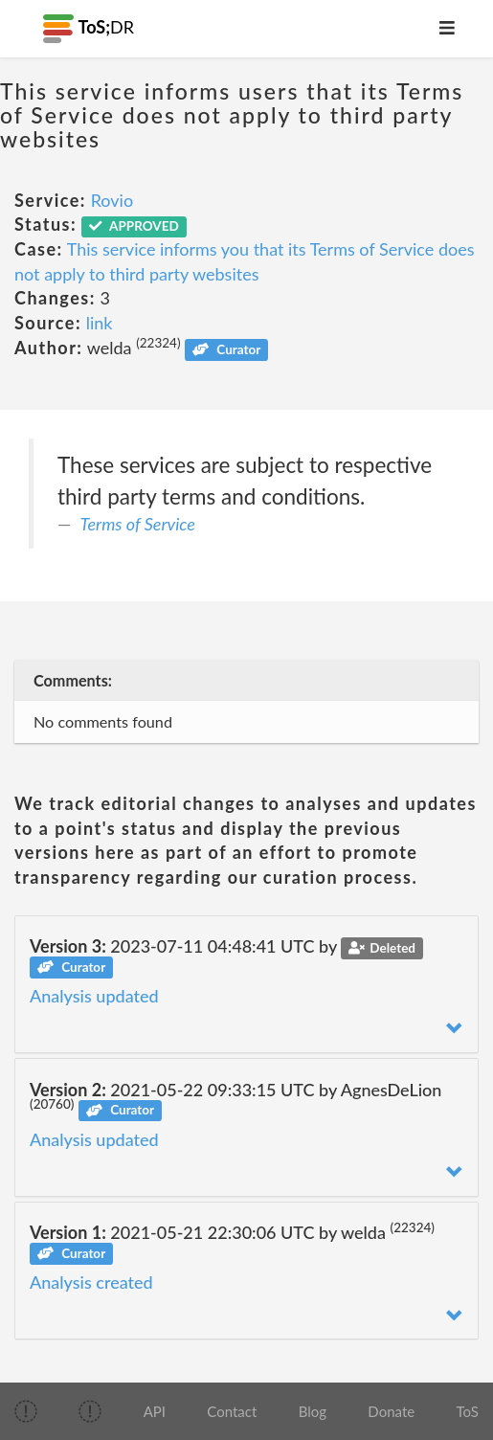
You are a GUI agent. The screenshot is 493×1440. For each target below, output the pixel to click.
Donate (391, 1411)
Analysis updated (94, 995)
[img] (25, 1411)
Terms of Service (137, 523)
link (99, 322)
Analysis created (91, 1282)
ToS (467, 1411)
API (155, 1411)
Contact (232, 1411)
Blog (312, 1411)
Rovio (112, 200)
